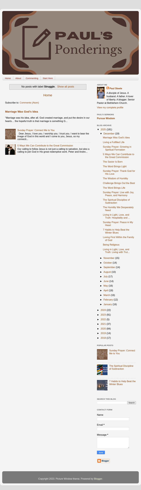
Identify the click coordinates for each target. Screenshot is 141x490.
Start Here (48, 78)
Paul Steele (115, 88)
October (108, 262)
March (107, 295)
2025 (104, 129)
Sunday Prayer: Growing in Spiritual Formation (117, 148)
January (108, 304)
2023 (104, 314)
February (108, 299)
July (105, 276)
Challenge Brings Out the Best (119, 183)
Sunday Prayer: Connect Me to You (35, 130)
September (109, 267)
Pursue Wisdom (106, 118)
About (18, 78)
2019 (104, 333)
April (106, 290)
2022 (104, 319)
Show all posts (65, 86)
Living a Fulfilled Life (113, 142)
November (109, 258)
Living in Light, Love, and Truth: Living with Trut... (116, 250)
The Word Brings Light (114, 166)
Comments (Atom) (29, 102)
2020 (104, 328)
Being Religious (111, 244)
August (107, 272)
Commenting (32, 78)
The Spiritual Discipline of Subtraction (116, 201)
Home (8, 78)
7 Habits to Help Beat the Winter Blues (116, 231)
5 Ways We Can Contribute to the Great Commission (45, 145)
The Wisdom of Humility (115, 178)
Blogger (98, 478)
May (106, 285)
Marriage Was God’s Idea (21, 111)
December (109, 133)
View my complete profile (110, 107)
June (106, 281)
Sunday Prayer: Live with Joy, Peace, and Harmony (118, 193)
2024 (104, 310)
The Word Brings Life (114, 187)
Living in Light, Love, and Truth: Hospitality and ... (116, 216)
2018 (104, 338)
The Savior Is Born (112, 161)
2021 (104, 324)
